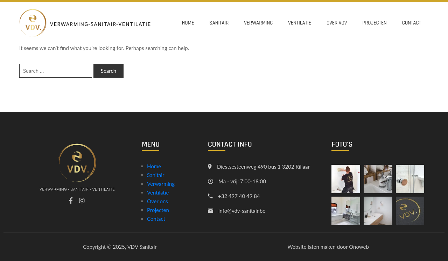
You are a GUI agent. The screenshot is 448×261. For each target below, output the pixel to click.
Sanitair (219, 23)
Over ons (157, 201)
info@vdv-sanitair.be (241, 210)
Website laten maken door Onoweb (328, 247)
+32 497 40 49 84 (239, 196)
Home (188, 23)
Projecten (374, 23)
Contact (411, 23)
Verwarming (258, 23)
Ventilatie (299, 23)
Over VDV (337, 23)
